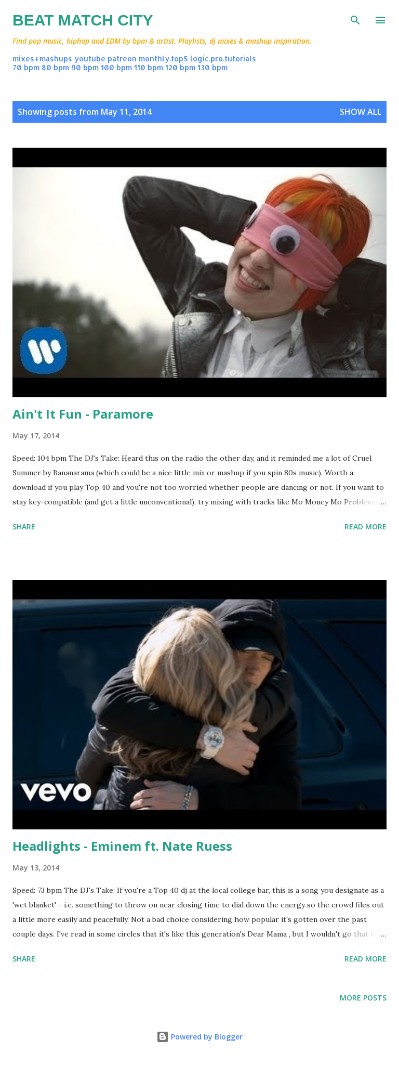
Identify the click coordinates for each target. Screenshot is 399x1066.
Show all (360, 112)
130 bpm (212, 67)
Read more (365, 526)
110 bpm (148, 67)
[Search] (355, 18)
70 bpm (25, 67)
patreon (122, 58)
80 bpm (55, 67)
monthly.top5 (163, 58)
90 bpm (85, 67)
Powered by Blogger (199, 1037)
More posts (363, 998)
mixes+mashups (42, 58)
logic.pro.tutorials (223, 58)
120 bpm (180, 67)
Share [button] (23, 526)
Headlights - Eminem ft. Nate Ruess (122, 845)
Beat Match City (82, 20)
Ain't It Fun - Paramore (82, 413)
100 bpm (116, 67)
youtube (89, 58)
